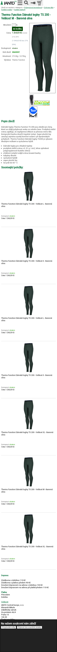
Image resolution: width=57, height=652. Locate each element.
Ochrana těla (48, 7)
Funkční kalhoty (19, 10)
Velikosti (4, 602)
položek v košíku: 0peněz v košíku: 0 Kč (40, 3)
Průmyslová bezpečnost (33, 7)
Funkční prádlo (6, 10)
